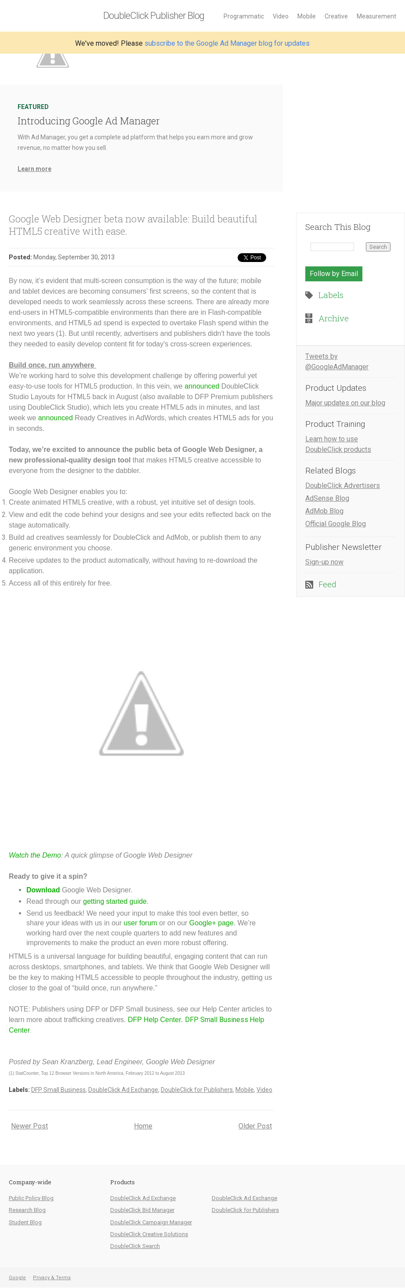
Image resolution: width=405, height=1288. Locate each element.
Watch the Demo (35, 855)
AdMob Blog (324, 511)
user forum (140, 923)
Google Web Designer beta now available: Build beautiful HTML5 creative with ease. (133, 224)
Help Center (161, 1019)
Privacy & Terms (52, 1278)
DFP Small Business (58, 1089)
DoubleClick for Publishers (197, 1089)
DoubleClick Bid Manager (142, 1210)
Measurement (376, 16)
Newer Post (29, 1126)
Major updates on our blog (345, 403)
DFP (135, 1019)
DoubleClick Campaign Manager (151, 1222)
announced (201, 386)
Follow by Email (334, 273)
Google (17, 1278)
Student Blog (25, 1222)
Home (143, 1126)
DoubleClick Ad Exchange (123, 1089)
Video (281, 16)
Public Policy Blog (31, 1198)
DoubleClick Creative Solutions (149, 1234)
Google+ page (211, 923)
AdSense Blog (327, 498)
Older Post (255, 1126)
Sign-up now (324, 562)
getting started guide (115, 901)
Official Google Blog (335, 524)
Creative (336, 16)
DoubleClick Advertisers (342, 485)
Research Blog (27, 1210)
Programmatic (244, 16)
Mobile (306, 16)
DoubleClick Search (135, 1246)
